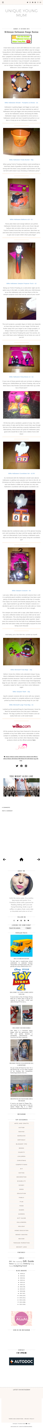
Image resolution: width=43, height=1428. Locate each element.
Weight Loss (21, 1247)
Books (21, 1148)
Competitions (21, 1164)
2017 (21, 1293)
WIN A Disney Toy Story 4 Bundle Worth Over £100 (21, 993)
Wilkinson (36, 756)
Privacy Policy (29, 1418)
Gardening (19, 1261)
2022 (21, 1282)
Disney (21, 1185)
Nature (11, 1264)
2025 (21, 1275)
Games (21, 1210)
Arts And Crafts (21, 1123)
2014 (21, 1300)
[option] (21, 787)
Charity (21, 1152)
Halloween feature (22, 756)
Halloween (8, 756)
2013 (21, 1302)
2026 (21, 1273)
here (34, 740)
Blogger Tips (21, 1144)
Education (21, 1193)
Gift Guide (21, 1218)
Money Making (21, 1234)
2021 (21, 1284)
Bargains (22, 1135)
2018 (21, 1291)
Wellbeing (26, 1264)
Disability (21, 1181)
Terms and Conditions (16, 1418)
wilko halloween (15, 758)
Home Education (21, 1230)
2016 (21, 1295)
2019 (21, 1289)
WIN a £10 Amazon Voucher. (21, 959)
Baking (21, 1131)
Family (21, 1197)
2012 (21, 1304)
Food (21, 1205)
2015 (21, 1297)
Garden (21, 1214)
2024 (21, 1278)
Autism (22, 1127)
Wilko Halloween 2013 (22, 758)
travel (24, 1266)
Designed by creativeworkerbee (21, 1426)
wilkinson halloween (7, 758)
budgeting (18, 1266)
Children (21, 1156)
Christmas (21, 1160)
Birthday (21, 1140)
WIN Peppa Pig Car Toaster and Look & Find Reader (21, 1100)
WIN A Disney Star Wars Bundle (21, 1028)
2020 (21, 1286)
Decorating (21, 1177)
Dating (22, 1172)
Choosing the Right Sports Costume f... (21, 791)
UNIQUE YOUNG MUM (21, 13)
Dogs (21, 1189)
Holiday (21, 1226)
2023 (21, 1280)
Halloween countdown (14, 756)
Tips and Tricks (18, 1263)
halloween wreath (29, 756)
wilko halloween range (31, 758)
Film (21, 1201)
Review (22, 1238)
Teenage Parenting (21, 1243)
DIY (21, 1168)
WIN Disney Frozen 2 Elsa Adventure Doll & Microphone (22, 1064)
